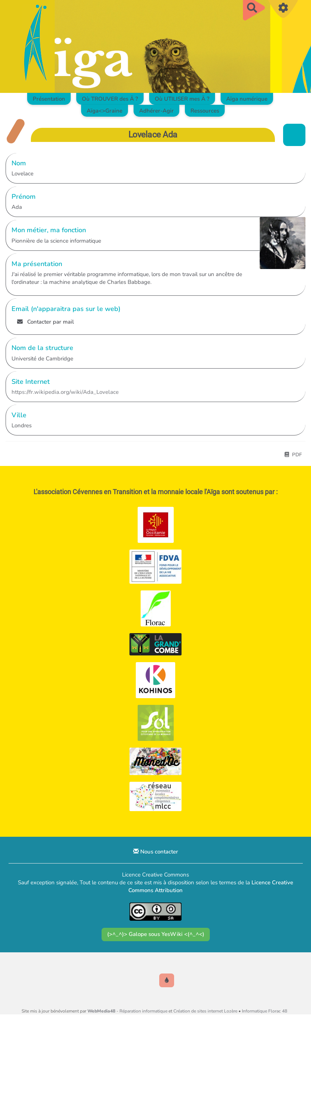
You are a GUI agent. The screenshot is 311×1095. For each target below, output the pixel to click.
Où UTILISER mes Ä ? (182, 99)
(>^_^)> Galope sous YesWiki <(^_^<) (155, 934)
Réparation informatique (143, 1011)
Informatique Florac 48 (264, 1011)
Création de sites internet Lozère (205, 1011)
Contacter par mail (45, 321)
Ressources (204, 110)
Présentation (49, 99)
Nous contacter (155, 851)
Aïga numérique (246, 99)
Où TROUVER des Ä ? (110, 99)
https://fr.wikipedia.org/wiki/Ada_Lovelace (65, 392)
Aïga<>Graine (104, 110)
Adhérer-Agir (156, 110)
